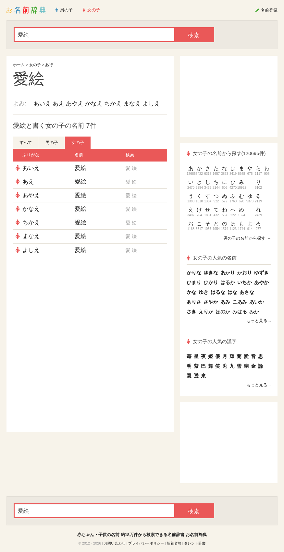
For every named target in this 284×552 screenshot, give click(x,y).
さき (191, 311)
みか (254, 311)
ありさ (194, 302)
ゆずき (261, 272)
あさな (247, 292)
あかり (227, 272)
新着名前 (174, 543)
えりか (206, 311)
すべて (25, 142)
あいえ (42, 103)
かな (191, 292)
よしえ (151, 103)
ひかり (211, 282)
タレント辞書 (194, 543)
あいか (256, 302)
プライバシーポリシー (146, 543)
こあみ (239, 302)
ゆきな (211, 272)
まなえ (132, 103)
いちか (244, 282)
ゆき (203, 292)
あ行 (49, 65)
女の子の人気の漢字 (212, 341)
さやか (211, 302)
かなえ (94, 103)
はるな (218, 292)
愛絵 (80, 168)
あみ (225, 302)
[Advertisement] (90, 303)
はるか (227, 282)
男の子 (51, 142)
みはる (239, 311)
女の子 (35, 65)
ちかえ (113, 103)
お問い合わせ (114, 543)
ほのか (223, 311)
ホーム (19, 65)
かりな (194, 272)
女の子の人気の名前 (212, 257)
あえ (58, 103)
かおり (244, 272)
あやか (261, 282)
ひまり (194, 282)
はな (232, 292)
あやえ (74, 103)
